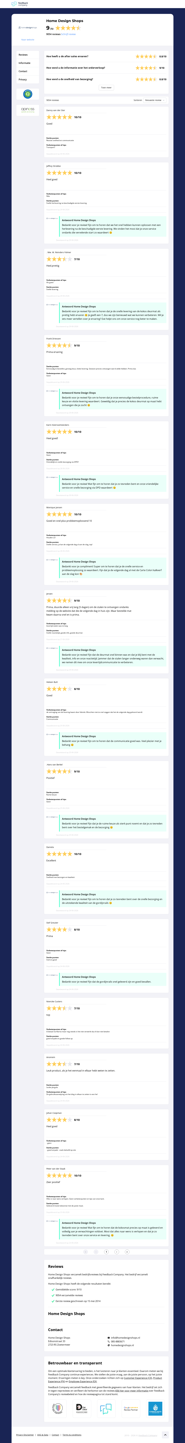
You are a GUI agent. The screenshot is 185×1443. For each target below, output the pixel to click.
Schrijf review (68, 34)
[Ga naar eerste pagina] (85, 1252)
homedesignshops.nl (122, 1345)
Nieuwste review (155, 100)
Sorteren (138, 100)
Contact (55, 1434)
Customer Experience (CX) (138, 1378)
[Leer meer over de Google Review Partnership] (131, 1409)
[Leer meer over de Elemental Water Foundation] (155, 1409)
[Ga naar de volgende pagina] (116, 1252)
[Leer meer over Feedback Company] (106, 1409)
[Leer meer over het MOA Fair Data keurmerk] (82, 1409)
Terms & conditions (72, 1434)
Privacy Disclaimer (25, 1434)
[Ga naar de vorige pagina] (96, 1252)
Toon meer (106, 87)
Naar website (27, 39)
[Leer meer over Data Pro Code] (57, 1409)
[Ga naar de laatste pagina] (127, 1252)
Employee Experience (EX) (83, 1381)
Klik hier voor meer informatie (132, 1390)
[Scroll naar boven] (165, 1434)
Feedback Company (147, 1435)
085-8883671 (118, 1341)
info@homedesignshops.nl (125, 1337)
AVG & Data (42, 1434)
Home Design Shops (64, 21)
